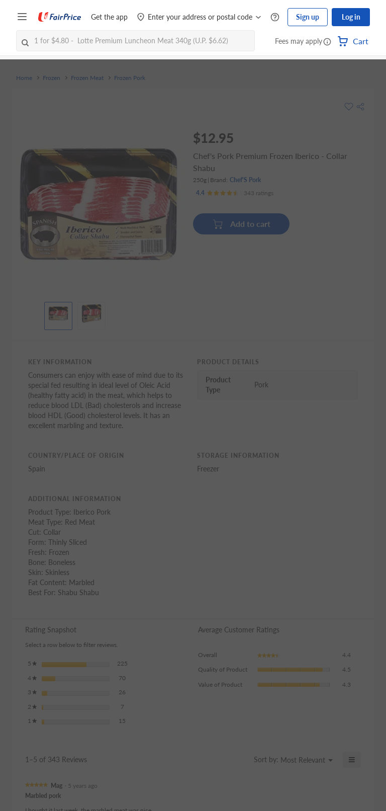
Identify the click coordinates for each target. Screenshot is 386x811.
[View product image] (58, 313)
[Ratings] (234, 193)
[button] (327, 42)
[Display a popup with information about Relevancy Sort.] (240, 760)
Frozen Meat (87, 78)
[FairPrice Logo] (59, 17)
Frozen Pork (129, 78)
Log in (351, 17)
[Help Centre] (274, 17)
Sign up (307, 17)
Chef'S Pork (245, 180)
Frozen (51, 78)
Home (24, 78)
